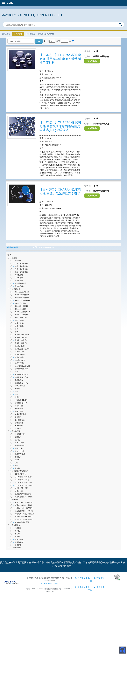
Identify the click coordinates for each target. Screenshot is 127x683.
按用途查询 (5, 34)
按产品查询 (18, 34)
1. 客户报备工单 (82, 578)
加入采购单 (92, 61)
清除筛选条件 (12, 247)
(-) (11, 258)
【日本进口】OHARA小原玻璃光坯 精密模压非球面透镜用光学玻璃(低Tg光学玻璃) (60, 126)
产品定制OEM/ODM (46, 34)
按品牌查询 (30, 34)
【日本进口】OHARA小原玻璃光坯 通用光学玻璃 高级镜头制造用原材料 (60, 58)
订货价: (87, 56)
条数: (45, 41)
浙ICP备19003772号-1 (50, 583)
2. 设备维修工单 (82, 587)
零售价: (87, 51)
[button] (39, 41)
